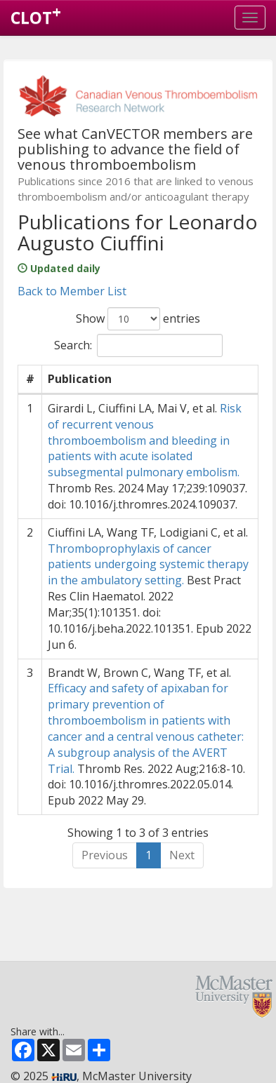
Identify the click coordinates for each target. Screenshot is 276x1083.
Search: (138, 345)
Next (182, 855)
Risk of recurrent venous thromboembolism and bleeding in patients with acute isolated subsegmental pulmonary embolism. (145, 440)
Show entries (138, 318)
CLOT (36, 15)
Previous (104, 855)
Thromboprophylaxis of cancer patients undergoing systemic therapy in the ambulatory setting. (148, 564)
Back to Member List (72, 291)
